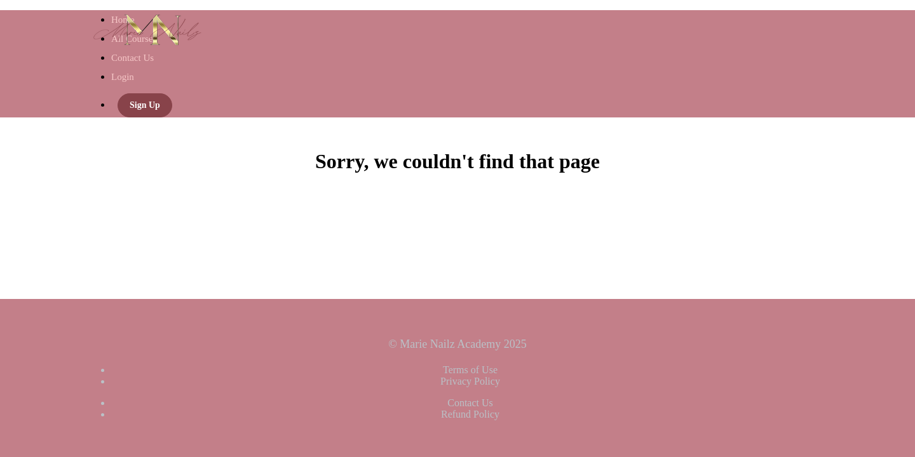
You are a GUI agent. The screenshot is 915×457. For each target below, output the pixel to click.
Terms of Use (470, 369)
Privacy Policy (470, 381)
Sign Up (145, 105)
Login (122, 77)
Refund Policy (470, 414)
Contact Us (132, 58)
